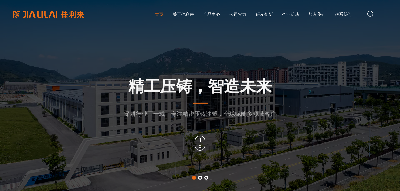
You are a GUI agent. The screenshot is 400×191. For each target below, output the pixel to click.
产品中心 (211, 14)
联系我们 (343, 14)
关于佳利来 (183, 14)
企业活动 (290, 14)
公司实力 (237, 14)
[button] (194, 178)
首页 (159, 14)
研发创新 (264, 14)
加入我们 (316, 14)
